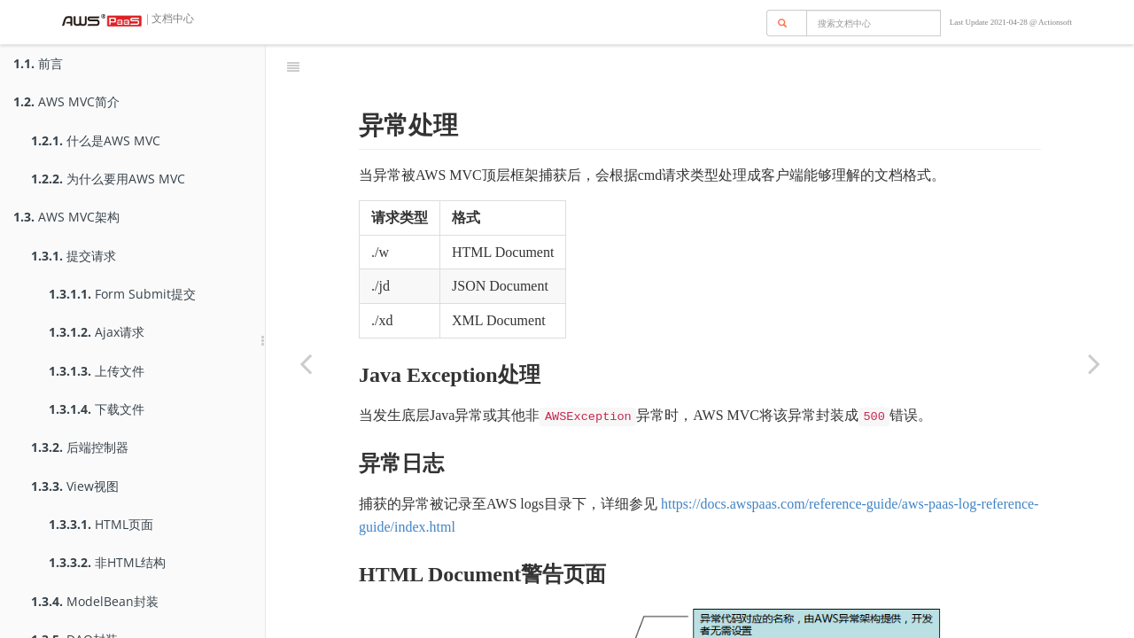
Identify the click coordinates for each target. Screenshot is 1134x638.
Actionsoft (1055, 22)
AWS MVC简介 (66, 101)
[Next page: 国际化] (1094, 363)
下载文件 (96, 409)
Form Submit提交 (122, 293)
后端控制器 (79, 447)
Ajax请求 (96, 331)
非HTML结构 (107, 562)
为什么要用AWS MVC (108, 178)
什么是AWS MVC (95, 140)
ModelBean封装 (95, 601)
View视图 (75, 486)
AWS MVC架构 (66, 216)
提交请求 (73, 255)
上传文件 (96, 370)
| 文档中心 (169, 18)
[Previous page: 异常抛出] (306, 363)
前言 (38, 63)
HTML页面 (101, 524)
